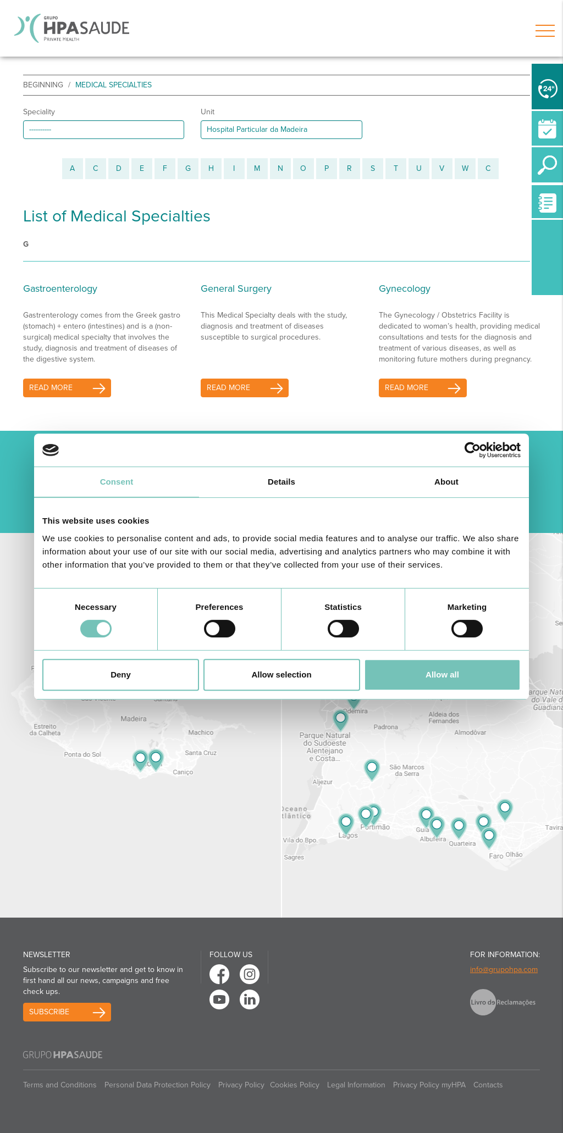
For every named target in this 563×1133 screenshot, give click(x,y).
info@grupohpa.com (504, 969)
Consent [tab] (117, 481)
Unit (207, 111)
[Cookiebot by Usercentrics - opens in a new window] (472, 450)
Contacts (488, 1085)
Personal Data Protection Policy (157, 1085)
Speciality (39, 111)
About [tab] (446, 481)
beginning (43, 85)
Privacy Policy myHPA (429, 1085)
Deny (121, 674)
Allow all (442, 674)
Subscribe (49, 1012)
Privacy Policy (241, 1085)
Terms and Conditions (60, 1085)
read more (51, 387)
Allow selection (281, 674)
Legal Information (356, 1085)
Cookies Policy (294, 1085)
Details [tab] (281, 481)
